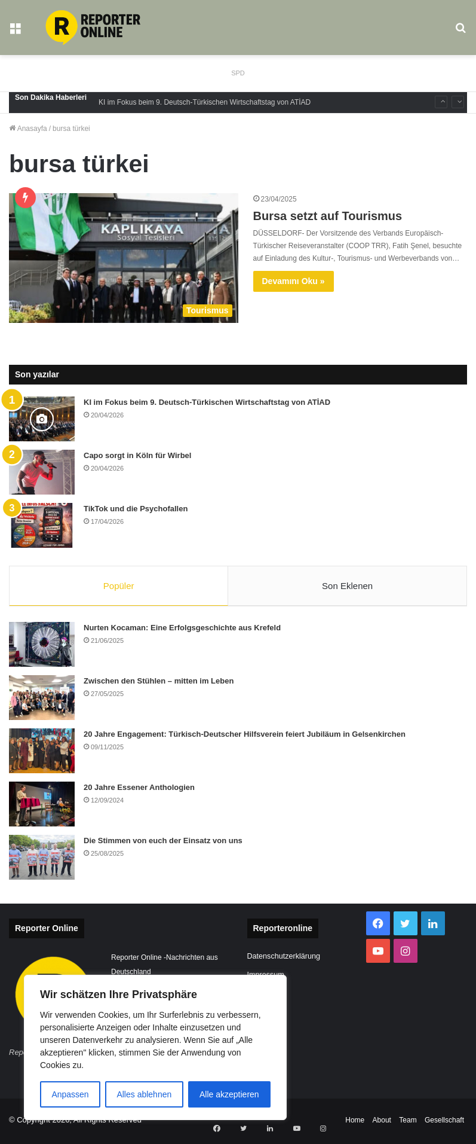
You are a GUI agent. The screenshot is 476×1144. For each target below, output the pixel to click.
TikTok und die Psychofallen (136, 508)
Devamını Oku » (293, 281)
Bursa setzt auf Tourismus (328, 215)
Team (407, 1122)
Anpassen (69, 1094)
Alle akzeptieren (229, 1094)
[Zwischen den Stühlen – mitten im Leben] (42, 700)
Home (354, 1122)
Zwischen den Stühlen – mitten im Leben (159, 683)
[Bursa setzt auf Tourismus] (123, 257)
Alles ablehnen (143, 1094)
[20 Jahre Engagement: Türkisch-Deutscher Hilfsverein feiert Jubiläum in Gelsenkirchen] (42, 753)
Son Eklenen (347, 586)
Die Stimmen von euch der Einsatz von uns (163, 842)
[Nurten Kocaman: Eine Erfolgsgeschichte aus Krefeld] (42, 646)
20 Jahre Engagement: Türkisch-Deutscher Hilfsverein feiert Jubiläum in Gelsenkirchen (245, 736)
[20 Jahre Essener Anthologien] (42, 806)
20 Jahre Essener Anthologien (139, 789)
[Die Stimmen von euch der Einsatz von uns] (42, 859)
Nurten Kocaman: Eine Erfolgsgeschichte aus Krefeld (182, 630)
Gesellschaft (444, 1122)
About (382, 1122)
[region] (155, 1047)
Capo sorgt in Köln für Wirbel (137, 455)
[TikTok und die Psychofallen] (42, 525)
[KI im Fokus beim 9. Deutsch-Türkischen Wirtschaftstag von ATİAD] (42, 418)
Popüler (118, 586)
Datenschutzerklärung (284, 959)
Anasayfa (28, 128)
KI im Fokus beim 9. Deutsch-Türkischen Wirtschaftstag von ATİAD (205, 102)
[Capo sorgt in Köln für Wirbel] (42, 472)
